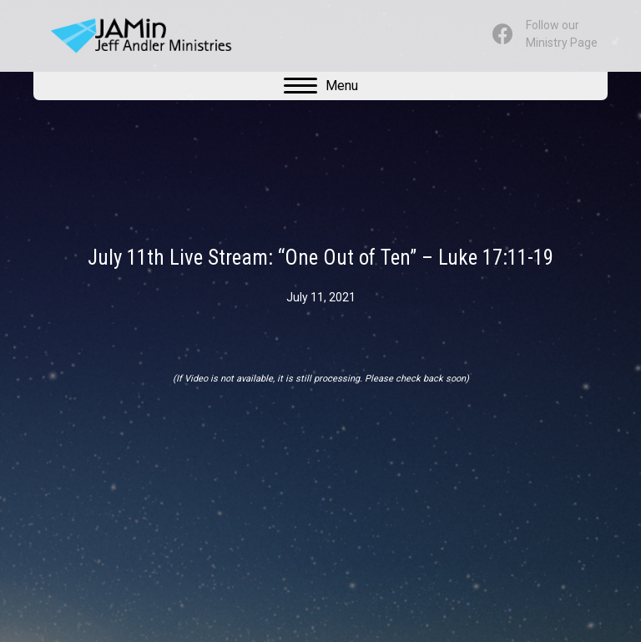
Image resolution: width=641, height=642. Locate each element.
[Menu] (321, 86)
